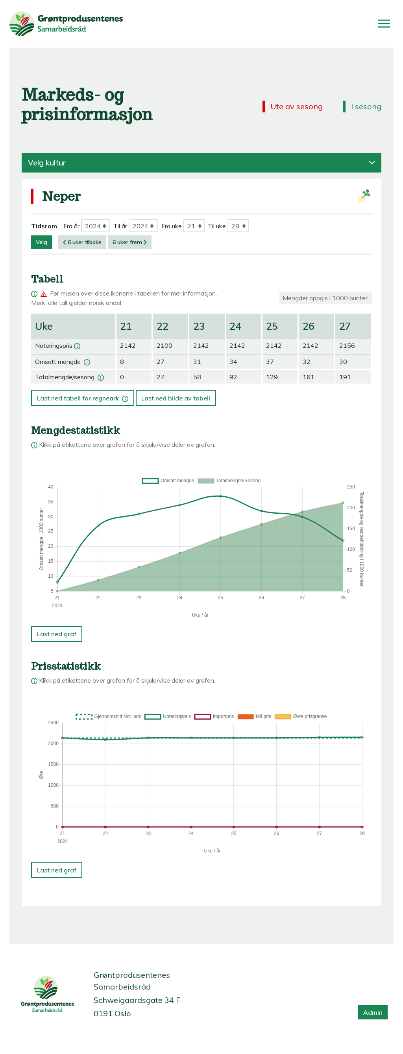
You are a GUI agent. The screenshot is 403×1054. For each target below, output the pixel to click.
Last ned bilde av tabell (175, 398)
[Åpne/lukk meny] (384, 23)
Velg (41, 242)
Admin (373, 1012)
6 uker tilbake (82, 242)
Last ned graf (56, 634)
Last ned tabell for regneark (83, 396)
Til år (120, 226)
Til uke (217, 226)
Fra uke (171, 226)
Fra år (71, 226)
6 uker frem (130, 242)
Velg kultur (201, 162)
